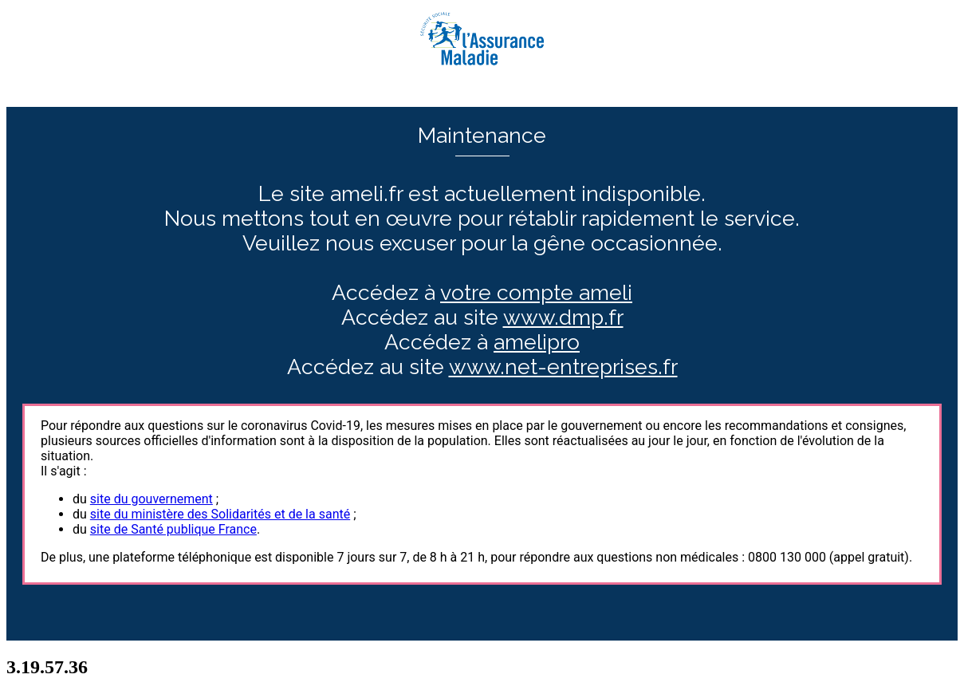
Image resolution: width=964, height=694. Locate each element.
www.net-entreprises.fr (563, 366)
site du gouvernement (151, 499)
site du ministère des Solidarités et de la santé (220, 514)
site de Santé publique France (173, 529)
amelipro (537, 341)
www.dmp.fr (563, 317)
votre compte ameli (536, 292)
